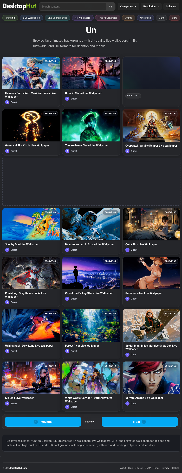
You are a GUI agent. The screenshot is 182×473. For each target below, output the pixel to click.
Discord (138, 468)
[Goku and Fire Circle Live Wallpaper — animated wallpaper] (31, 132)
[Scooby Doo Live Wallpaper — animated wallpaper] (31, 231)
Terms (156, 468)
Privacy (165, 468)
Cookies (175, 468)
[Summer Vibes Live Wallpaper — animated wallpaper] (151, 282)
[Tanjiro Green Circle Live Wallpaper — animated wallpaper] (91, 132)
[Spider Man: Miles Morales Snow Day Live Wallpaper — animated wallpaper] (151, 334)
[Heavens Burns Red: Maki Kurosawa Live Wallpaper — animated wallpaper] (31, 82)
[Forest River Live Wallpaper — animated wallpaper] (91, 334)
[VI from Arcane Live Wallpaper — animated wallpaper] (151, 387)
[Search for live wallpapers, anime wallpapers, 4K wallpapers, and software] (72, 6)
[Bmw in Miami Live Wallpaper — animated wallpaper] (91, 82)
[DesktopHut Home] (19, 6)
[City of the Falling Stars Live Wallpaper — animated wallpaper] (91, 282)
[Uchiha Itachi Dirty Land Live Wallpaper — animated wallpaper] (31, 334)
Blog (130, 468)
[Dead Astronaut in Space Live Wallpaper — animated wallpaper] (91, 231)
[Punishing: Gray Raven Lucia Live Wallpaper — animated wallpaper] (31, 282)
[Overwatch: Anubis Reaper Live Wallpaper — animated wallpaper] (151, 132)
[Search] (110, 6)
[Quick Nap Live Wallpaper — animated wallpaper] (151, 231)
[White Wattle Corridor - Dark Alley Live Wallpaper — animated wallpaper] (91, 387)
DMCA (148, 468)
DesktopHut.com (18, 468)
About (123, 468)
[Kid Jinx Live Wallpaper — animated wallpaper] (31, 387)
